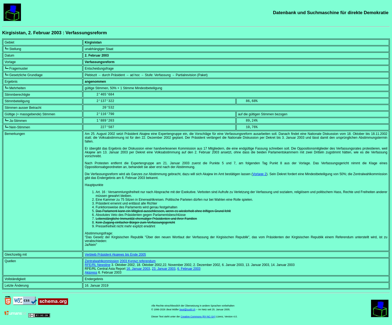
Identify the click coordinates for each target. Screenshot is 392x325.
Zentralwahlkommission (102, 261)
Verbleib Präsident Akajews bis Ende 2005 (115, 254)
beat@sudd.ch (187, 309)
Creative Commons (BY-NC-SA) (198, 316)
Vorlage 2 (260, 174)
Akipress (91, 272)
